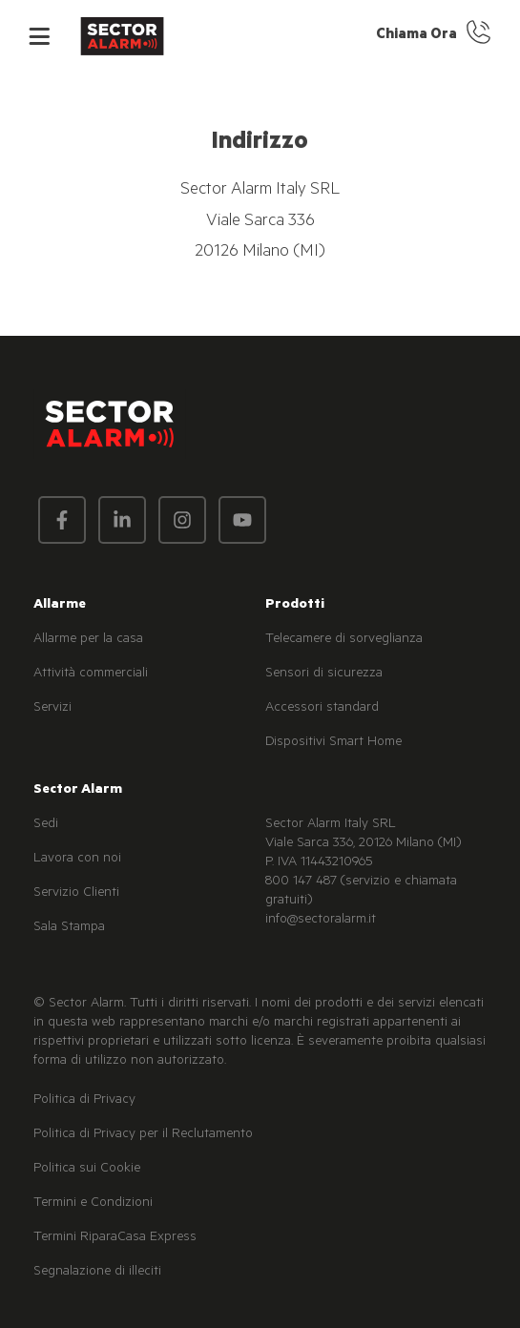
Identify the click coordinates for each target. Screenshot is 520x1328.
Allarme (59, 605)
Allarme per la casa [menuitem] (88, 640)
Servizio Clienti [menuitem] (76, 894)
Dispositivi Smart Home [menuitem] (333, 743)
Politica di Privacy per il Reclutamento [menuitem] (143, 1135)
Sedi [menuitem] (45, 825)
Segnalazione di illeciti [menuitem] (97, 1272)
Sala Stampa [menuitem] (69, 928)
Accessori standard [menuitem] (322, 708)
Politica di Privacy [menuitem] (84, 1101)
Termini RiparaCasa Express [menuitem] (115, 1238)
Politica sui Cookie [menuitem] (86, 1169)
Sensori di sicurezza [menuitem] (324, 674)
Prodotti (294, 605)
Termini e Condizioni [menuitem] (93, 1204)
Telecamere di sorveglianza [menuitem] (344, 640)
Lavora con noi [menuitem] (77, 859)
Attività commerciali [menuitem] (90, 674)
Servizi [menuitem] (52, 708)
